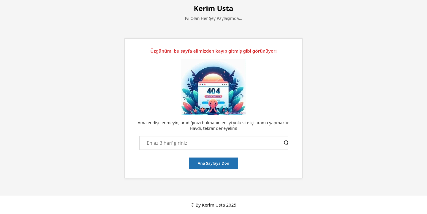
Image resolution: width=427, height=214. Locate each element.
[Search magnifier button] (286, 143)
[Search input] (214, 143)
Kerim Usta (213, 8)
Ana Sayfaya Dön (213, 163)
